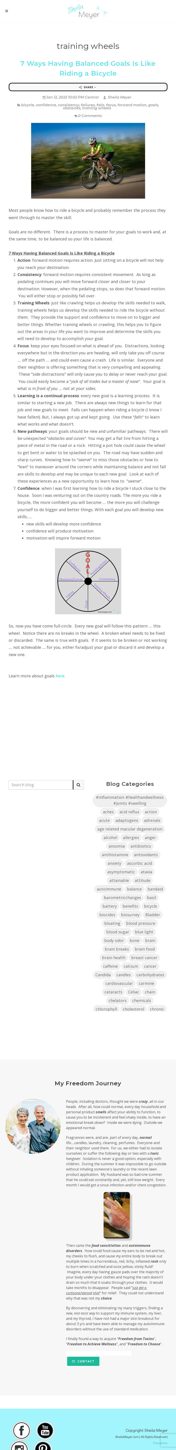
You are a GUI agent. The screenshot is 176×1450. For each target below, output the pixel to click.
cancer (150, 966)
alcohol (110, 837)
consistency (68, 105)
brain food (145, 949)
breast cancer (144, 957)
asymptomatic (121, 871)
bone (134, 940)
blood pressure (140, 923)
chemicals (141, 1000)
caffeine (110, 966)
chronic (157, 1009)
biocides (107, 914)
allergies (131, 837)
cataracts (113, 992)
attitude (142, 880)
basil (151, 897)
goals (153, 105)
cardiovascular (119, 983)
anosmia (117, 846)
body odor (114, 940)
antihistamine (115, 854)
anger (150, 837)
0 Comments (88, 116)
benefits (130, 906)
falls (100, 105)
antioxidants (146, 854)
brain (150, 940)
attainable (119, 880)
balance (134, 889)
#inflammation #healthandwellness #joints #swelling (130, 800)
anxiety (114, 863)
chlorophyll (106, 1009)
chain (150, 992)
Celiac (133, 992)
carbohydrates (150, 974)
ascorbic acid (139, 863)
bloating (112, 923)
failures (88, 105)
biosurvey (130, 914)
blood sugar (117, 931)
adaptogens (126, 820)
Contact (83, 1361)
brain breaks (117, 949)
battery (109, 906)
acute (104, 820)
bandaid (155, 889)
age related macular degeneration (129, 829)
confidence (46, 105)
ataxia (146, 871)
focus (111, 105)
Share (87, 87)
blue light (144, 931)
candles (123, 974)
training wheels (96, 108)
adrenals (152, 820)
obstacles (71, 108)
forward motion (131, 105)
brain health (113, 957)
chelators (118, 1000)
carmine (146, 983)
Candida (103, 974)
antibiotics (141, 846)
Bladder (152, 914)
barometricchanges (122, 897)
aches (108, 811)
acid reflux (129, 811)
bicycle (27, 105)
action (151, 811)
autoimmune (109, 889)
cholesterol (133, 1009)
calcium (131, 966)
